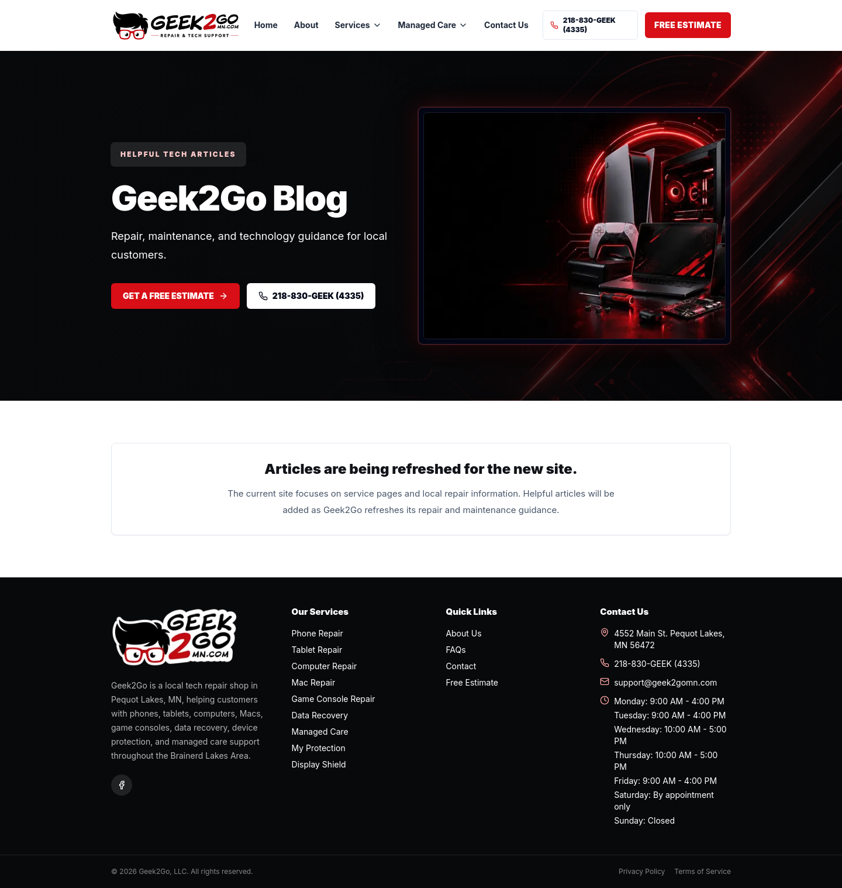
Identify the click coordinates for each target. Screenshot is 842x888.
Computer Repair (324, 666)
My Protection (319, 748)
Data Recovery (320, 715)
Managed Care (320, 731)
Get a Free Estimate (175, 296)
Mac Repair (314, 682)
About (306, 25)
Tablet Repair (317, 650)
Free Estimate (688, 25)
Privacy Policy (642, 871)
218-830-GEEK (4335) (583, 25)
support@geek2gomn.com (658, 682)
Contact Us (506, 25)
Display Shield (319, 764)
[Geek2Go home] (175, 25)
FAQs (455, 650)
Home (266, 25)
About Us (463, 633)
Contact (461, 666)
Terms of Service (702, 871)
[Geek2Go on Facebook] (121, 785)
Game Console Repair (333, 699)
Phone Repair (317, 633)
